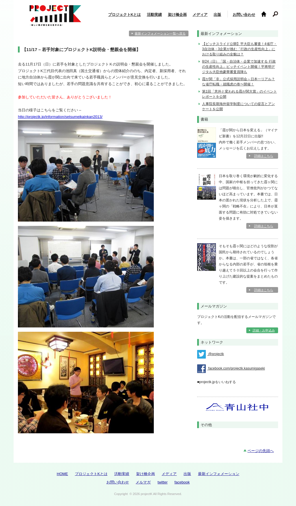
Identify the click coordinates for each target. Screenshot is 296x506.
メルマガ (143, 482)
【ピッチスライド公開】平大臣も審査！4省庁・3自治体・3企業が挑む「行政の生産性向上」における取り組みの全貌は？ (239, 49)
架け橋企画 (177, 14)
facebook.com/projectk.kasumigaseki (231, 368)
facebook (182, 482)
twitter (163, 482)
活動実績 (154, 14)
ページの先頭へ (260, 451)
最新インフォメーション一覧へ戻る (160, 33)
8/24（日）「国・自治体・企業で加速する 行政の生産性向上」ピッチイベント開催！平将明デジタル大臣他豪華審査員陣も (239, 66)
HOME (62, 474)
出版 (217, 14)
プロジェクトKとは (124, 14)
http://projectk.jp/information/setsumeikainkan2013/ (60, 117)
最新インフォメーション (218, 474)
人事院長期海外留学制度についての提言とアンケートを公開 (238, 106)
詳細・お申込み (264, 330)
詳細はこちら (263, 156)
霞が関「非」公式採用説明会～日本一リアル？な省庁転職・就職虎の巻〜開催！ (238, 81)
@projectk (210, 354)
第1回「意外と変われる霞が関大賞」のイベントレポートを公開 (239, 94)
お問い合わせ (244, 14)
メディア (200, 14)
